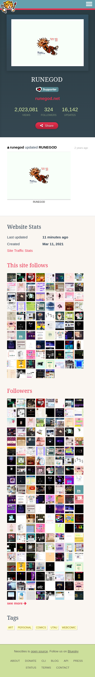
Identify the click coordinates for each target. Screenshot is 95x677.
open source (39, 651)
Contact (62, 667)
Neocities (20, 651)
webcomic (69, 627)
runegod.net (47, 98)
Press (78, 660)
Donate (30, 660)
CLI (43, 660)
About (15, 660)
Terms (46, 667)
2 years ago (81, 147)
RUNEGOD (48, 147)
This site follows (27, 265)
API (66, 660)
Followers (19, 391)
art (10, 627)
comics (41, 627)
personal (24, 627)
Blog (55, 660)
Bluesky (73, 651)
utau (54, 627)
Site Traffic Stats (20, 250)
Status (31, 667)
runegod (15, 147)
